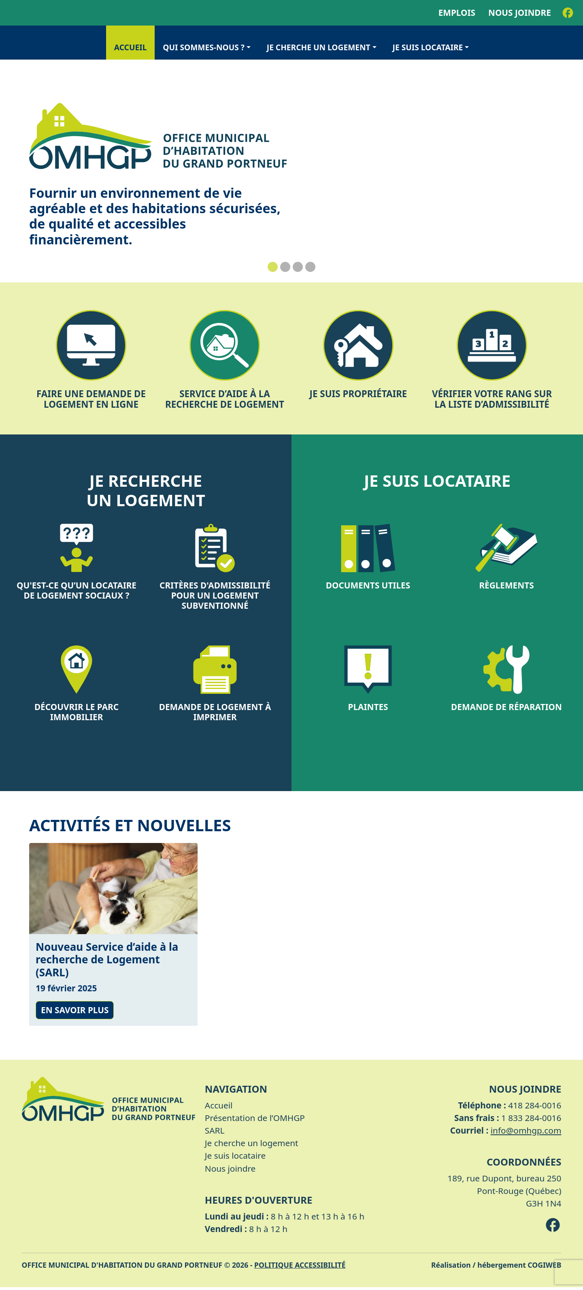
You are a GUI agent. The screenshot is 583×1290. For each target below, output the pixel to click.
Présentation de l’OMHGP (255, 1120)
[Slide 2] (285, 267)
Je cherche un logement (318, 47)
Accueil (130, 47)
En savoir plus (75, 1012)
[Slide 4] (310, 267)
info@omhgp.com (526, 1133)
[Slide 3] (298, 267)
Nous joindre (519, 12)
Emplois (456, 12)
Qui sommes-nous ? (204, 47)
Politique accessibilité (300, 1268)
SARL (215, 1133)
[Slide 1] (273, 267)
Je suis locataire (428, 47)
